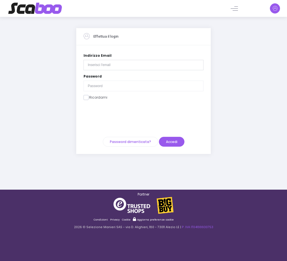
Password (93, 76)
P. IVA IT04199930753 (197, 227)
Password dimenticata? (130, 141)
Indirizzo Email (98, 55)
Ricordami (95, 97)
